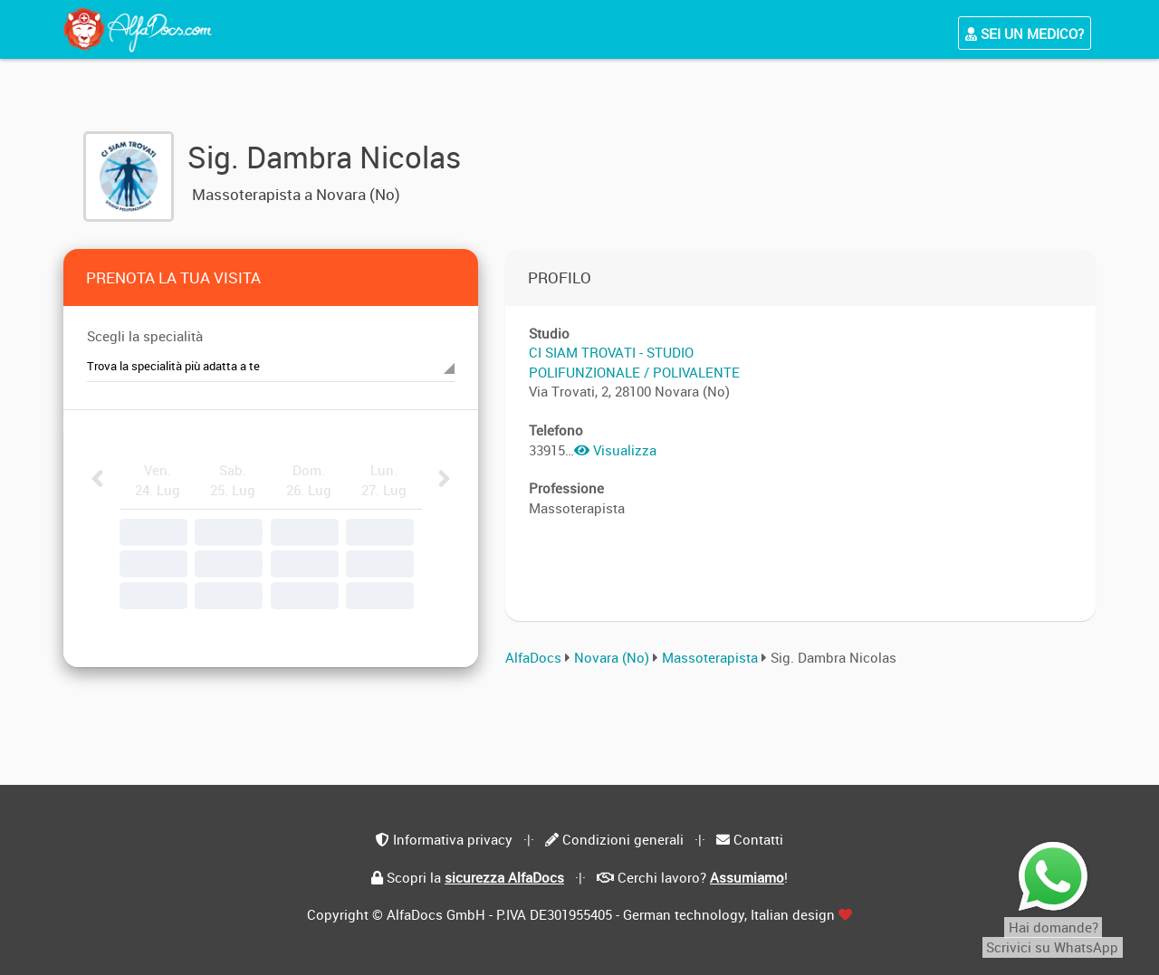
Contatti (758, 839)
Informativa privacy (452, 839)
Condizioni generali (623, 839)
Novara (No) (611, 657)
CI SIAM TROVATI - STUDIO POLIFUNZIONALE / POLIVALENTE (634, 361)
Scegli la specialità (145, 336)
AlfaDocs (533, 657)
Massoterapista (711, 657)
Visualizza (615, 450)
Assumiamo (747, 877)
